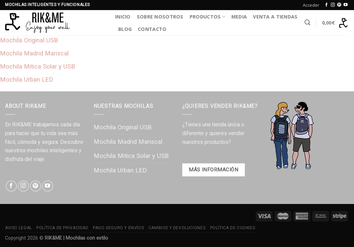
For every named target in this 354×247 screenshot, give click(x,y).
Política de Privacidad (62, 227)
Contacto (152, 29)
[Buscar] (307, 23)
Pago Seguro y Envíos (118, 227)
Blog (125, 29)
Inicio (123, 16)
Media (239, 16)
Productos (207, 16)
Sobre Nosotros (160, 16)
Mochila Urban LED (26, 79)
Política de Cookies (232, 227)
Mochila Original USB (29, 40)
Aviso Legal (18, 227)
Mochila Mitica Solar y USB (37, 66)
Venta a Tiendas (275, 16)
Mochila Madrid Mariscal (34, 53)
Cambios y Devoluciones (177, 227)
